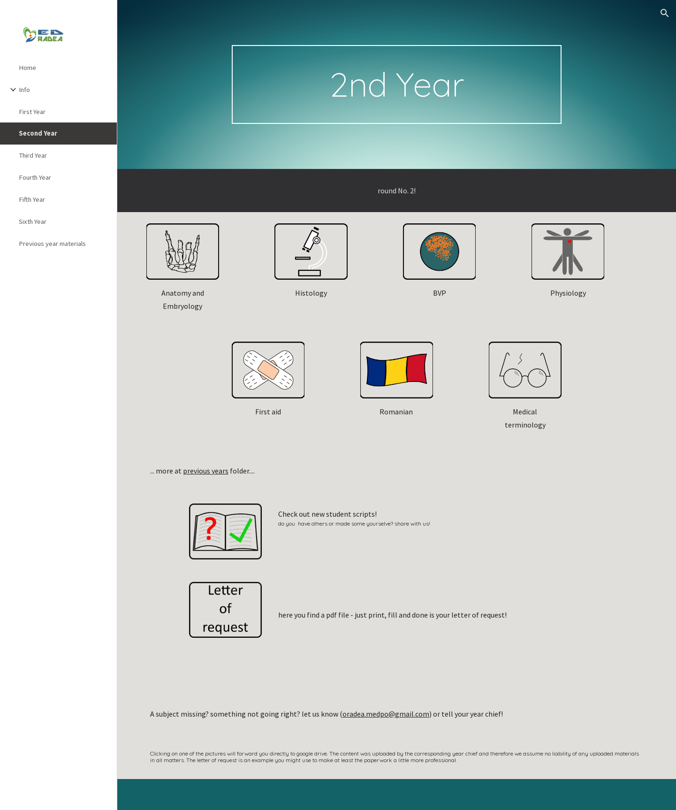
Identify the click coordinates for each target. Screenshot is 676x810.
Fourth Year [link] (35, 177)
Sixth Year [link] (32, 221)
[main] (397, 84)
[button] (664, 13)
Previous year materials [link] (52, 243)
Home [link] (27, 67)
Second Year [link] (38, 133)
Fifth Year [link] (32, 199)
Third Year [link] (33, 155)
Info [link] (24, 89)
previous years (205, 470)
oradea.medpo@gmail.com (385, 713)
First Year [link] (32, 111)
